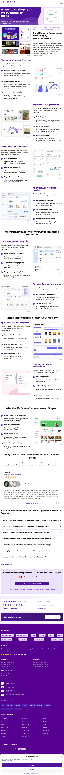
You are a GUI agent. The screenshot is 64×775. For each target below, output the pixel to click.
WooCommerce (7, 709)
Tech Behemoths (57, 639)
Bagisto (42, 635)
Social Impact (5, 749)
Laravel (9, 705)
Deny (32, 770)
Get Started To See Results (32, 584)
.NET (3, 705)
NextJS (25, 705)
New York (3, 721)
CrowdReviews (6, 639)
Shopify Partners (22, 635)
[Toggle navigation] (60, 3)
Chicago (24, 718)
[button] (61, 756)
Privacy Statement (35, 773)
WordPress (17, 709)
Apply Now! (22, 749)
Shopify (47, 705)
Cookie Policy (27, 773)
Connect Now (53, 617)
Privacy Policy (9, 760)
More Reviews (29, 484)
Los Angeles (25, 724)
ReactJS (39, 705)
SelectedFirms (39, 639)
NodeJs (32, 705)
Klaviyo (51, 635)
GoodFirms (23, 639)
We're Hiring (18, 749)
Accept (32, 765)
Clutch (60, 635)
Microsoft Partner (7, 635)
